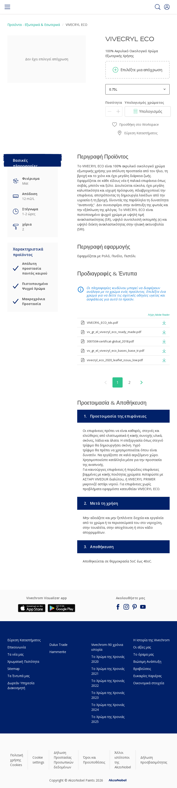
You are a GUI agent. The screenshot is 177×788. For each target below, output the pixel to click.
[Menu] (7, 7)
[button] (167, 7)
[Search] (157, 7)
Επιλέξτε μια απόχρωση (137, 70)
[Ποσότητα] (113, 111)
